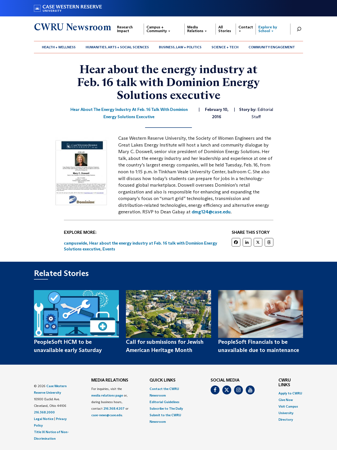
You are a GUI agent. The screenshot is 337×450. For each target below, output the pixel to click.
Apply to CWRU (290, 393)
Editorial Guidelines (164, 402)
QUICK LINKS (163, 380)
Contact (245, 28)
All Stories (224, 29)
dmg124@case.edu (211, 212)
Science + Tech (225, 47)
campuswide (75, 243)
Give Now (285, 400)
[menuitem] (59, 47)
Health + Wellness (59, 47)
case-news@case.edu (106, 415)
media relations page (107, 395)
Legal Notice (43, 419)
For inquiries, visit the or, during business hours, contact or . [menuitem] (109, 402)
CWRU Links (284, 382)
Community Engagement (272, 47)
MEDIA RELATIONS (109, 380)
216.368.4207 (114, 408)
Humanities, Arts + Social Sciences (117, 47)
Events (109, 249)
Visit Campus (288, 406)
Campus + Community (158, 29)
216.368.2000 (44, 412)
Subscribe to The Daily (166, 408)
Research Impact (125, 29)
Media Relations (197, 29)
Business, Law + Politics (180, 47)
